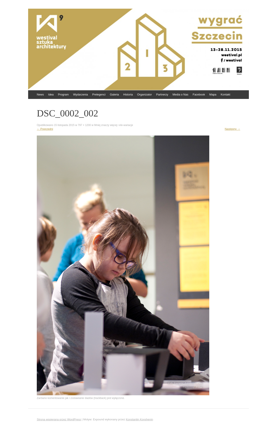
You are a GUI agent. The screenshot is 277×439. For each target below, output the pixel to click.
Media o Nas (180, 94)
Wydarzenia (80, 94)
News (40, 94)
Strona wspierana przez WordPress (59, 419)
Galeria (114, 94)
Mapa (212, 94)
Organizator (144, 94)
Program (63, 94)
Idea (51, 94)
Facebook (199, 94)
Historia (128, 94)
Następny (232, 129)
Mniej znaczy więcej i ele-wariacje (113, 125)
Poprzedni (45, 129)
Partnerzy (162, 94)
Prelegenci (98, 94)
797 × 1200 (84, 125)
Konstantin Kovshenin (139, 419)
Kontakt (225, 94)
